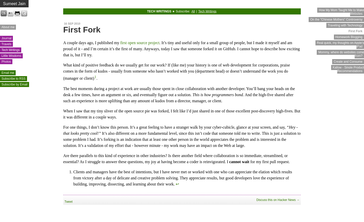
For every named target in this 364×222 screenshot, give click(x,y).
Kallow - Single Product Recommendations (348, 69)
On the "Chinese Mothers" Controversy (336, 19)
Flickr (10, 13)
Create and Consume (348, 61)
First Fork (355, 31)
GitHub (17, 13)
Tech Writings (11, 50)
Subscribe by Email (15, 84)
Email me (8, 73)
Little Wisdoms (11, 56)
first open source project (140, 43)
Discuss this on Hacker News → (278, 200)
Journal (6, 38)
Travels (6, 44)
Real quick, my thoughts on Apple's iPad (340, 44)
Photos (6, 61)
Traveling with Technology (345, 25)
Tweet (68, 201)
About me (8, 27)
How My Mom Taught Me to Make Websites (341, 11)
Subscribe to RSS (14, 78)
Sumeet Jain (14, 4)
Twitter (24, 13)
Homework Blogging (348, 37)
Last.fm (4, 13)
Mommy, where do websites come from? (341, 54)
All (193, 11)
